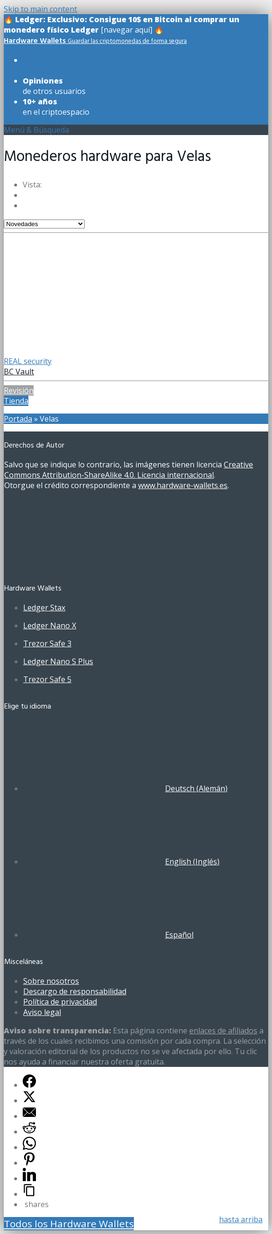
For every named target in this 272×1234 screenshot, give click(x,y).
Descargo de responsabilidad (74, 991)
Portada (18, 419)
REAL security (28, 361)
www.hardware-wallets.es (183, 485)
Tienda (16, 401)
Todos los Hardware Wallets (69, 1223)
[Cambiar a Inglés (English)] (121, 861)
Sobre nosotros (51, 981)
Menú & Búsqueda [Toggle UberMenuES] (36, 130)
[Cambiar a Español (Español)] (108, 935)
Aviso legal (42, 1012)
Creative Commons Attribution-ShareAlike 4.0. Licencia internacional (128, 469)
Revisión (19, 390)
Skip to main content (40, 9)
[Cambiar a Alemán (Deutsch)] (125, 788)
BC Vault (19, 371)
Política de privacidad (60, 1002)
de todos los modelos (60, 65)
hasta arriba (241, 1219)
